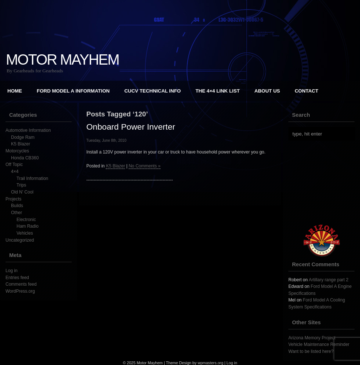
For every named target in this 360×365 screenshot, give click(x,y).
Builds (17, 205)
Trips (21, 185)
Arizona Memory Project (311, 337)
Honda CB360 (25, 157)
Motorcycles (17, 150)
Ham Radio (28, 226)
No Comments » (145, 166)
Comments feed (21, 284)
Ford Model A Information (73, 91)
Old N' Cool (22, 192)
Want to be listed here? (311, 351)
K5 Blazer (20, 144)
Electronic (26, 219)
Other (16, 212)
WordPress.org (20, 291)
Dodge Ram (23, 137)
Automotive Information (28, 130)
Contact (306, 91)
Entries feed (17, 277)
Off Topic (14, 164)
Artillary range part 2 (328, 279)
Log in (12, 270)
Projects (13, 199)
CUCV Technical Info (152, 91)
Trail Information (32, 178)
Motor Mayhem (62, 59)
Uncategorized (20, 240)
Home (14, 91)
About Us (267, 91)
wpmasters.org (210, 363)
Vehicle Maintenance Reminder (318, 344)
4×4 (14, 171)
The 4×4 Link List (217, 91)
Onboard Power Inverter (130, 126)
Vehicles (25, 233)
